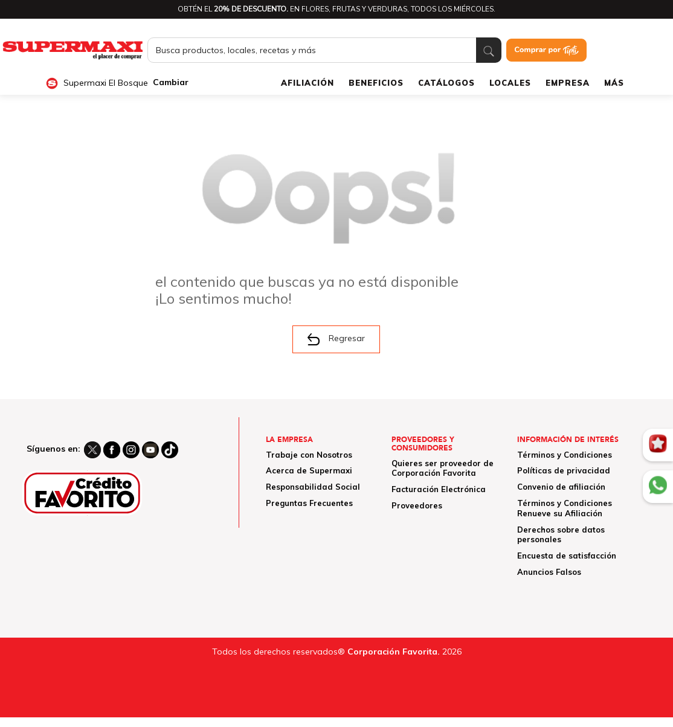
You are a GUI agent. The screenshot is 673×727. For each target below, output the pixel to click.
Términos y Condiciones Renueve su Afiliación (564, 508)
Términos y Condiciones (564, 455)
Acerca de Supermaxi (309, 470)
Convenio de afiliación (561, 487)
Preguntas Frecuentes (309, 503)
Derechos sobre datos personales (561, 535)
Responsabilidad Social (313, 487)
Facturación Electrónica (438, 489)
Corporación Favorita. (393, 651)
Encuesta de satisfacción (566, 555)
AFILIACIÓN (307, 83)
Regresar (336, 339)
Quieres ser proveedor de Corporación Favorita (442, 468)
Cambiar (170, 82)
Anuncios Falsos (549, 572)
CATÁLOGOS (446, 83)
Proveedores (416, 505)
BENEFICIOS (376, 83)
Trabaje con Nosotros (309, 455)
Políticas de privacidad (563, 470)
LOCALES (510, 83)
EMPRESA (568, 83)
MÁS (614, 83)
